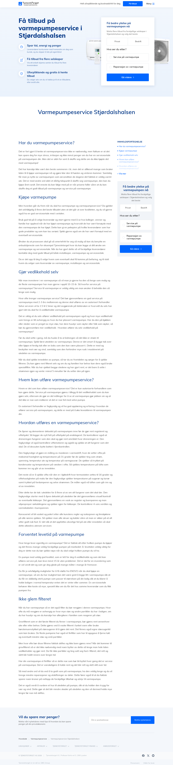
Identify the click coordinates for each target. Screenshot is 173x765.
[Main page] (30, 4)
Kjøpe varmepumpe (128, 151)
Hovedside (24, 739)
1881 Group (45, 763)
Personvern (135, 763)
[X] (148, 755)
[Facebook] (143, 755)
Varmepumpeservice (40, 739)
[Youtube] (153, 755)
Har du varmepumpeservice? (132, 146)
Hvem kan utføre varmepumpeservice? (129, 161)
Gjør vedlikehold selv (128, 155)
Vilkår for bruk (148, 763)
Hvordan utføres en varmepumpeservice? (129, 167)
